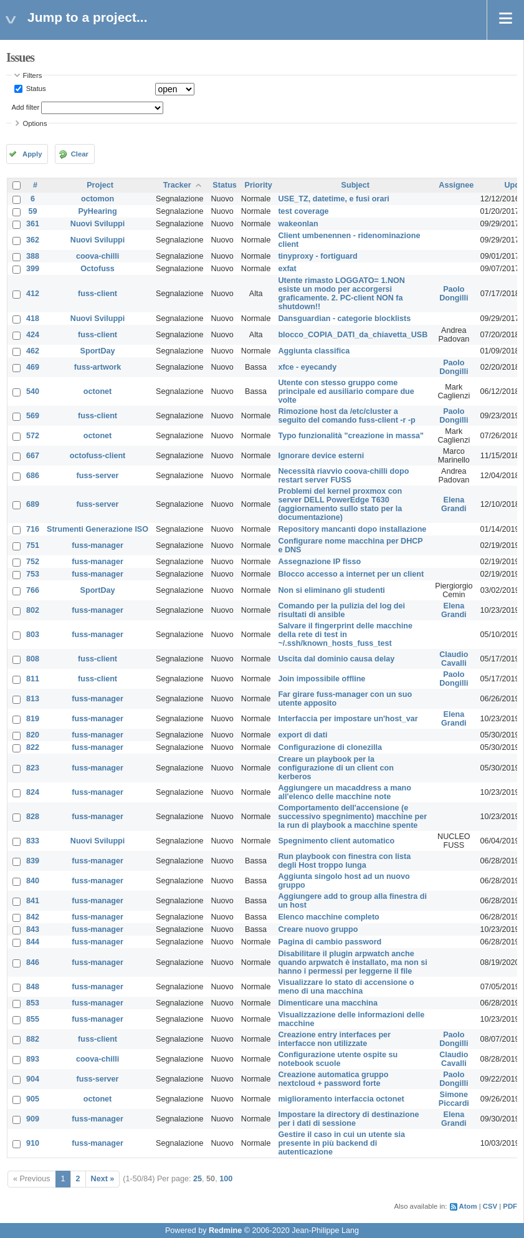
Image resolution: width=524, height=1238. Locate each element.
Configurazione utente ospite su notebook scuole (338, 1059)
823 (32, 768)
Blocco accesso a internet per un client (351, 574)
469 (32, 367)
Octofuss (97, 268)
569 (32, 415)
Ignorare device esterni (321, 455)
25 (197, 1178)
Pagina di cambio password (329, 942)
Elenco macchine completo (328, 917)
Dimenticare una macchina (328, 1003)
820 (32, 735)
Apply (32, 154)
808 (32, 659)
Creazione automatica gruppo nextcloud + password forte (333, 1079)
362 (32, 240)
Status (35, 88)
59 (33, 211)
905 (32, 1099)
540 (32, 391)
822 (32, 747)
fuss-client (97, 293)
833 (32, 841)
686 (32, 475)
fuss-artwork (97, 367)
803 (32, 634)
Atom (468, 1206)
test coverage (303, 211)
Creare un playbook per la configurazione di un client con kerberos (335, 768)
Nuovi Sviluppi (97, 223)
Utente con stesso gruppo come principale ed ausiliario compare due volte (346, 391)
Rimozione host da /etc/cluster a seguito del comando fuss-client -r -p (346, 416)
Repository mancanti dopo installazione (352, 529)
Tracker (177, 185)
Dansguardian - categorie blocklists (344, 318)
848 (32, 986)
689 (32, 504)
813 (32, 698)
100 (225, 1178)
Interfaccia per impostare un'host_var (347, 718)
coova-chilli (97, 256)
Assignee (456, 185)
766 (32, 590)
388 (32, 256)
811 (32, 678)
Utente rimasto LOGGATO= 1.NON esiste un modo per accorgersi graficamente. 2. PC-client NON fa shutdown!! (341, 293)
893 (32, 1059)
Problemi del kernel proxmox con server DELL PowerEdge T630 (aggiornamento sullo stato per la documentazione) (340, 504)
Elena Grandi (454, 504)
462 (32, 351)
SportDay (97, 351)
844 (32, 942)
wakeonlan (298, 223)
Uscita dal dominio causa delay (336, 659)
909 (32, 1119)
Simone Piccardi (454, 1099)
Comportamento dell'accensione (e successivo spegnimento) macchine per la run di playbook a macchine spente (352, 817)
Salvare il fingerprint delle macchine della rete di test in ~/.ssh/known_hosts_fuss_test (345, 634)
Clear (79, 154)
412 (32, 293)
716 (32, 529)
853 (32, 1003)
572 (32, 435)
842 (32, 917)
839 (32, 861)
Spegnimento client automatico (336, 841)
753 (32, 574)
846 (32, 962)
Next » (103, 1178)
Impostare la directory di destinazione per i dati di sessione (348, 1119)
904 (32, 1079)
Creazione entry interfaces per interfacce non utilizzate (334, 1039)
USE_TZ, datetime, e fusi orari (333, 198)
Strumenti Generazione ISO (97, 529)
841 (32, 900)
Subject (355, 185)
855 (32, 1019)
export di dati (302, 735)
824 (32, 792)
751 (32, 545)
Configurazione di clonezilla (330, 747)
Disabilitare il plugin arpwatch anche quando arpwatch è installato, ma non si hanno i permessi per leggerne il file (352, 962)
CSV (490, 1206)
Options (35, 123)
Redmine (225, 1230)
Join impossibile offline (321, 678)
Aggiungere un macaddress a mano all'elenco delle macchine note (344, 792)
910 (32, 1143)
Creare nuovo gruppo (318, 929)
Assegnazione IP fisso (319, 561)
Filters (32, 75)
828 (32, 816)
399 (32, 268)
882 (32, 1039)
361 (32, 223)
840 (32, 880)
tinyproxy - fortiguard (317, 256)
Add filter (26, 107)
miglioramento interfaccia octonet (341, 1099)
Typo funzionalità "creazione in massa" (351, 435)
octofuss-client (98, 455)
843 (32, 929)
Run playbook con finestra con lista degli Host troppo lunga (344, 861)
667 (32, 455)
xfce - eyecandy (307, 367)
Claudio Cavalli (453, 659)
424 (32, 334)
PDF (510, 1206)
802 (32, 610)
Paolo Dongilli (453, 293)
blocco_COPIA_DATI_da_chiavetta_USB (352, 334)
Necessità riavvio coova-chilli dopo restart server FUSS (343, 475)
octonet (97, 391)
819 (32, 718)
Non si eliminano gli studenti (331, 590)
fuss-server (98, 475)
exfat (287, 268)
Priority (258, 185)
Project (100, 185)
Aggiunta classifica (314, 351)
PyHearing (97, 211)
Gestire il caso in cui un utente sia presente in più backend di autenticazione (341, 1143)
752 (32, 561)
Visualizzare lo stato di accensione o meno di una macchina (346, 987)
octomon (97, 198)
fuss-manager (97, 545)
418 (32, 318)
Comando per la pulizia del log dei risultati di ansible (341, 610)
